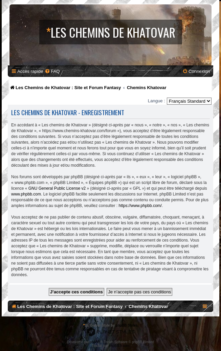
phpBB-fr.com (119, 346)
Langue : (156, 100)
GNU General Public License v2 (57, 188)
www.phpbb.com (26, 194)
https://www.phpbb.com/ (140, 205)
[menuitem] (52, 71)
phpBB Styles (127, 325)
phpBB (95, 342)
